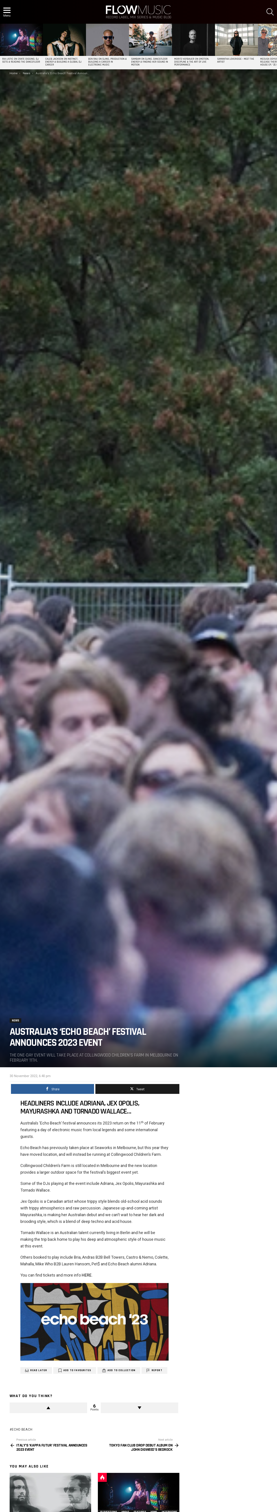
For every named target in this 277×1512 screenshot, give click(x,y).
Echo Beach (22, 1429)
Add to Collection (121, 1370)
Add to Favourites (77, 1370)
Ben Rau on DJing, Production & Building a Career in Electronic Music (107, 61)
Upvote (48, 1407)
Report (157, 1370)
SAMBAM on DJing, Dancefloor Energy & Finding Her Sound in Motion (149, 61)
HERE (87, 1275)
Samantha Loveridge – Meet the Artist (235, 60)
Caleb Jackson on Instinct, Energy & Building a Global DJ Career (63, 61)
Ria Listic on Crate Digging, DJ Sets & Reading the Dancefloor (21, 60)
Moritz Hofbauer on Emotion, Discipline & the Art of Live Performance (191, 61)
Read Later (38, 1370)
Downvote (139, 1407)
